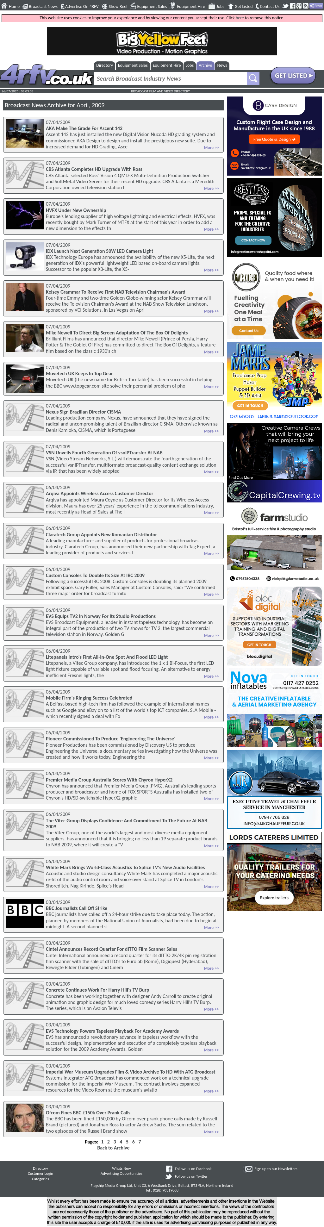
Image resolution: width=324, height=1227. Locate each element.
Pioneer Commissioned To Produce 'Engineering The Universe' (110, 739)
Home (14, 6)
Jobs (220, 6)
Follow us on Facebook (193, 1168)
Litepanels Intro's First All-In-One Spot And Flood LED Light (107, 657)
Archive (205, 65)
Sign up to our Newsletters (276, 1168)
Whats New (121, 1168)
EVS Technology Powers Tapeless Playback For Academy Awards (112, 1031)
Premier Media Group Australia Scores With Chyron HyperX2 (109, 780)
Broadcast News (43, 6)
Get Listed (244, 6)
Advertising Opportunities (121, 1173)
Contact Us (270, 6)
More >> (211, 147)
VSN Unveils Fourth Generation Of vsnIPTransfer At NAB (104, 453)
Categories (40, 1178)
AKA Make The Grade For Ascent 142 (84, 128)
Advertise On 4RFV (82, 6)
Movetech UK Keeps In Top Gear (79, 374)
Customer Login (40, 1173)
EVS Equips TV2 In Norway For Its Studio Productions (101, 616)
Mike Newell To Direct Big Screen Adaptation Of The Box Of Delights (117, 333)
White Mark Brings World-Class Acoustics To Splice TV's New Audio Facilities (125, 867)
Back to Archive (113, 1148)
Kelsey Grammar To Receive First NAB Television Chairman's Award (115, 292)
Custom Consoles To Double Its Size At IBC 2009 (95, 575)
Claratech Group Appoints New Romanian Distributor (101, 535)
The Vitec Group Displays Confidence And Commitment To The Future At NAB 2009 (126, 824)
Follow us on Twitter (191, 1176)
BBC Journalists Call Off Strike (76, 908)
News (222, 65)
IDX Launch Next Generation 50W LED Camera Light (99, 251)
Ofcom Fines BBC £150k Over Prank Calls (88, 1113)
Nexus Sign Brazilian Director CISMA (83, 412)
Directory (104, 65)
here (240, 18)
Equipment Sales (152, 6)
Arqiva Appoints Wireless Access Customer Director (99, 493)
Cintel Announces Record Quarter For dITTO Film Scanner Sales (111, 949)
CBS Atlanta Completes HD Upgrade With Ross (94, 169)
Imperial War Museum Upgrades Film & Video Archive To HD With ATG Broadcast (130, 1072)
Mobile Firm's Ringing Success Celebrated (89, 698)
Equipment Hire (191, 6)
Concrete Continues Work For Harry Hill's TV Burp (97, 990)
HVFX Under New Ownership (76, 210)
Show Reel (118, 6)
